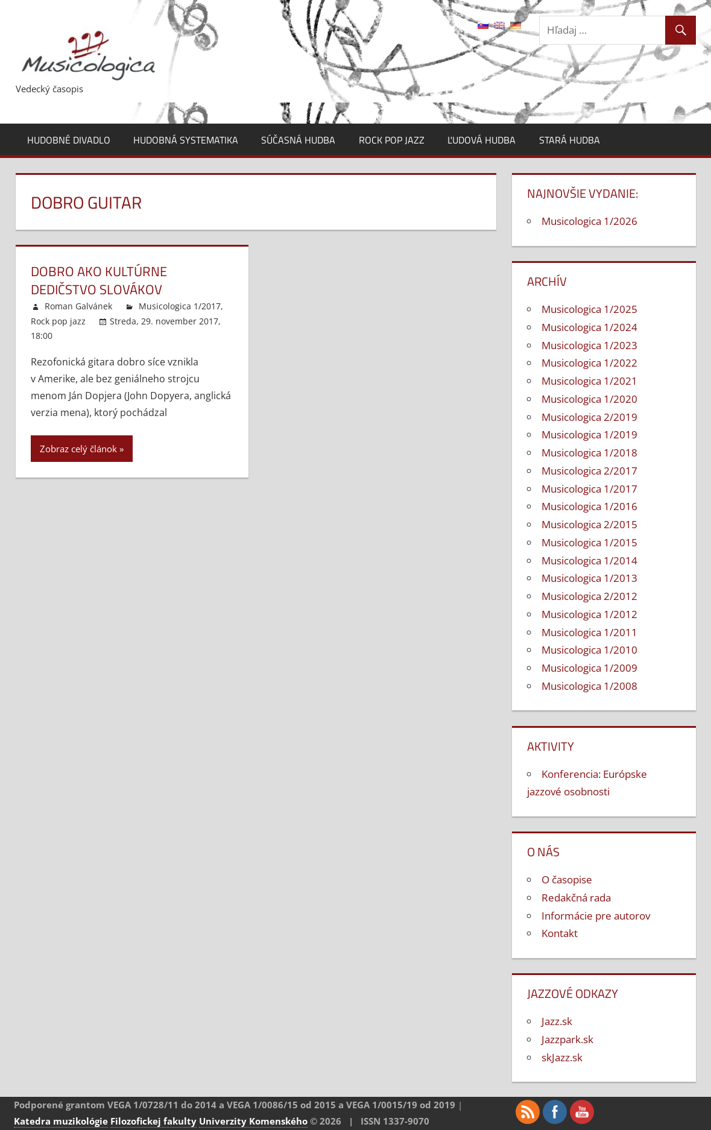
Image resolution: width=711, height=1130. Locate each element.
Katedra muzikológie (61, 1121)
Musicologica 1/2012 (589, 614)
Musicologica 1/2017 (180, 306)
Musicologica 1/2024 (589, 327)
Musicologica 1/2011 (589, 632)
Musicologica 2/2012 (589, 596)
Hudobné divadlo (68, 140)
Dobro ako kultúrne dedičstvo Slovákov (99, 280)
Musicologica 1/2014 (589, 560)
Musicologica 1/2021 (589, 381)
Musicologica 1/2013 (589, 578)
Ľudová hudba (481, 140)
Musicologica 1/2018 (589, 452)
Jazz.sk (557, 1021)
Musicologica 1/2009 (589, 668)
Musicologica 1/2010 (589, 650)
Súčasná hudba (298, 140)
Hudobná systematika (185, 140)
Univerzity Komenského (253, 1121)
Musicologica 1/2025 (589, 309)
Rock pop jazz (392, 140)
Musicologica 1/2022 (589, 363)
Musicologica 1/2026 (589, 221)
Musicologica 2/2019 (589, 417)
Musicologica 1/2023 (589, 345)
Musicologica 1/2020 (589, 399)
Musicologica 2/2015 (589, 524)
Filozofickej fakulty (153, 1121)
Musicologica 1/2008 (589, 686)
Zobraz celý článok (78, 449)
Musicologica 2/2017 (589, 471)
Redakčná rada (576, 897)
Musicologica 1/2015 (589, 542)
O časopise (567, 879)
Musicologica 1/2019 (589, 434)
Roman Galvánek (78, 306)
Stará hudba (569, 140)
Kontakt (560, 933)
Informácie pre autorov (596, 916)
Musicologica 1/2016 (589, 506)
